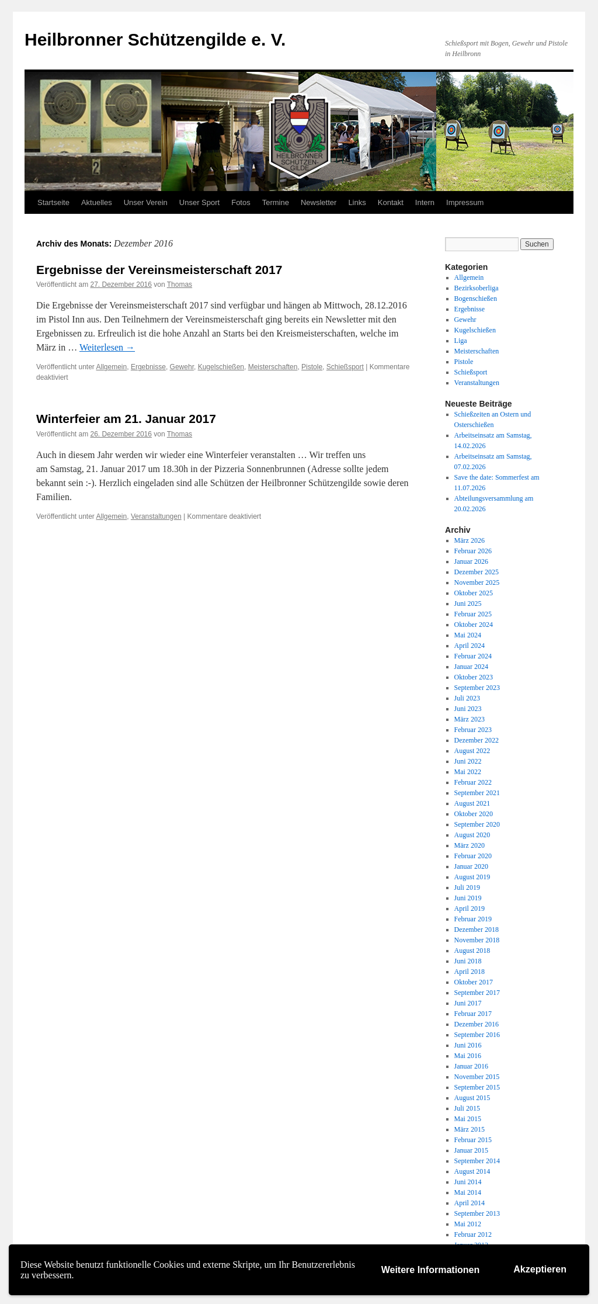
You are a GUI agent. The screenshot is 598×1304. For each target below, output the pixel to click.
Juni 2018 (468, 961)
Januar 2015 (471, 1150)
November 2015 (477, 1077)
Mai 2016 (467, 1056)
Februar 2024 (473, 656)
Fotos (241, 202)
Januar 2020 (471, 866)
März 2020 (469, 845)
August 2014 (472, 1171)
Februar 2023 (473, 730)
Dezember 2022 (476, 740)
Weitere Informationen (430, 1270)
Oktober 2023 (473, 677)
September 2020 (477, 824)
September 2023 (477, 688)
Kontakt (391, 202)
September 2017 (477, 993)
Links (357, 202)
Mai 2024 (467, 635)
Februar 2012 (473, 1234)
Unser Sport (199, 202)
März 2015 (469, 1129)
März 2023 (469, 719)
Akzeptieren (539, 1269)
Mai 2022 (467, 772)
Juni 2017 (468, 1003)
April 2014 (469, 1203)
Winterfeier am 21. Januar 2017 (126, 418)
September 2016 (477, 1035)
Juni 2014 (468, 1182)
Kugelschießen (221, 367)
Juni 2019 (468, 898)
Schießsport (345, 367)
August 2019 (472, 877)
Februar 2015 (473, 1140)
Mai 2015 (467, 1119)
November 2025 (477, 582)
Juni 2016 (468, 1045)
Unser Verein (146, 202)
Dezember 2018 (476, 929)
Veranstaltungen (156, 516)
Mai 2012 (467, 1224)
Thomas (179, 284)
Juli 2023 (467, 698)
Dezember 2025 (476, 572)
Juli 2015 (467, 1108)
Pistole (311, 367)
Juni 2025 (468, 603)
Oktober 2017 (473, 982)
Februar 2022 (473, 782)
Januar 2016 (471, 1066)
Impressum (465, 202)
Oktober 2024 (473, 624)
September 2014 (477, 1161)
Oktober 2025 (473, 593)
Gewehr (182, 367)
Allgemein (111, 367)
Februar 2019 (473, 919)
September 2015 (477, 1087)
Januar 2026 (471, 561)
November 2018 (477, 940)
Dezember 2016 (476, 1024)
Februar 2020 (473, 856)
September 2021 (477, 793)
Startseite (53, 202)
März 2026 (469, 540)
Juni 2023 (468, 709)
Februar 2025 (473, 614)
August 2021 (472, 803)
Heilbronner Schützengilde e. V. (155, 39)
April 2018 (469, 971)
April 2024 (469, 645)
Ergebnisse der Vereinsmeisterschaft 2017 (159, 269)
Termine (275, 202)
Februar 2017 (473, 1014)
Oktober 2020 (473, 814)
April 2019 (469, 908)
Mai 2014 (467, 1192)
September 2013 (477, 1213)
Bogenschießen (475, 298)
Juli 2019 (467, 887)
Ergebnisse (148, 367)
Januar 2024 (471, 667)
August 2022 (472, 751)
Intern (424, 202)
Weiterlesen (107, 347)
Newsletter (318, 202)
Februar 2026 (473, 551)
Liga (460, 341)
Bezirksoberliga (476, 288)
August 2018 (472, 950)
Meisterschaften (273, 367)
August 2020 (472, 835)
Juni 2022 (468, 761)
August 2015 (472, 1098)
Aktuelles (96, 202)
